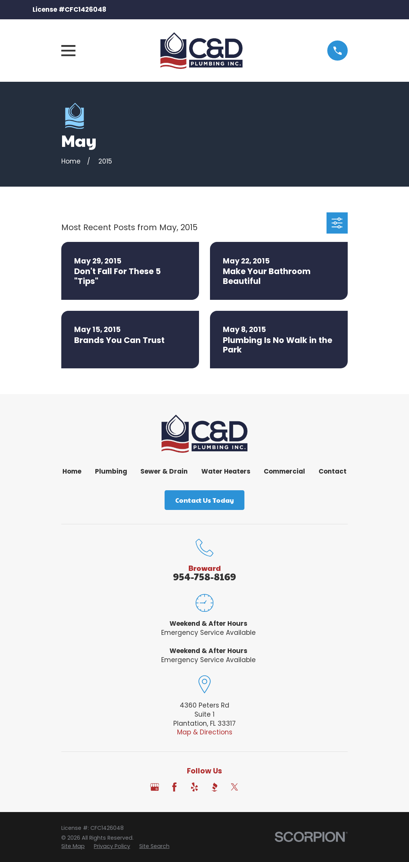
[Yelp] (194, 787)
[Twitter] (234, 787)
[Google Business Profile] (154, 787)
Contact (333, 471)
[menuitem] (73, 846)
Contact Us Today (204, 500)
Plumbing (111, 471)
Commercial (284, 471)
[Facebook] (174, 787)
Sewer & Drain (164, 471)
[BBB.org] (214, 787)
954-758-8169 (204, 576)
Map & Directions (204, 732)
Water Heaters (225, 471)
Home (71, 471)
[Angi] (254, 787)
